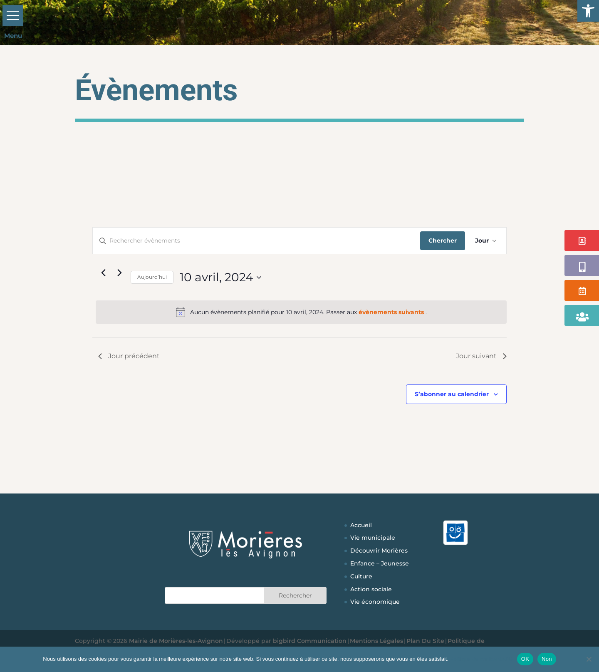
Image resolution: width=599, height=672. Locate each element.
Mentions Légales (376, 641)
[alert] (301, 312)
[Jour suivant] (119, 273)
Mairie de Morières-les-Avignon (176, 641)
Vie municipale (372, 537)
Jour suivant (481, 356)
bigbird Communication (310, 641)
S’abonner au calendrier (452, 394)
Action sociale (371, 589)
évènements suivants (392, 312)
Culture (361, 576)
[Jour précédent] (103, 273)
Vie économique (375, 601)
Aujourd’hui (152, 277)
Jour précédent (129, 356)
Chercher (442, 240)
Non (547, 659)
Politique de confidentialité (481, 659)
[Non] (588, 659)
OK (525, 659)
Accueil (361, 525)
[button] (588, 11)
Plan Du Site (425, 641)
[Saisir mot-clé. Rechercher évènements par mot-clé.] (256, 241)
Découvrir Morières (379, 550)
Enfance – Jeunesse (379, 563)
